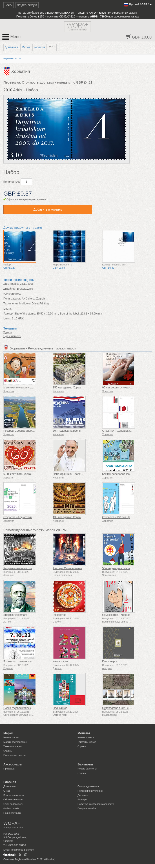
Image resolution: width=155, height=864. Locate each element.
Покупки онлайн (87, 808)
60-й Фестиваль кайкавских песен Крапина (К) (32, 474)
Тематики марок (12, 746)
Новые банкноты (87, 768)
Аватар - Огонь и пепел (67, 568)
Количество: (11, 181)
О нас (6, 790)
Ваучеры (83, 799)
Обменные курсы (13, 799)
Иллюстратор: (12, 293)
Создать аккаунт (27, 5)
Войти (8, 5)
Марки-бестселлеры (15, 742)
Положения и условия (90, 790)
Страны (7, 751)
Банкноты (85, 764)
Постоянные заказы (14, 755)
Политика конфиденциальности (96, 804)
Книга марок (60, 661)
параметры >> (12, 58)
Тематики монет (87, 742)
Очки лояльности (13, 804)
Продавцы (9, 768)
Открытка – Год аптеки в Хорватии (24, 517)
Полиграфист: (12, 298)
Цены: (7, 318)
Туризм (7, 332)
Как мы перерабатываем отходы (122, 474)
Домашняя (11, 47)
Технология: (10, 303)
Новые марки (11, 737)
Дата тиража (11, 283)
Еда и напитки (12, 336)
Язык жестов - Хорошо (116, 614)
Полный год (60, 708)
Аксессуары (12, 764)
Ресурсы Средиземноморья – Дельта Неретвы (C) (34, 430)
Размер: (8, 313)
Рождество (59, 614)
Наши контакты (12, 813)
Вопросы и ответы (13, 795)
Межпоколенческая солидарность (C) (26, 387)
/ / (138, 4)
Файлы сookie (11, 808)
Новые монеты (86, 737)
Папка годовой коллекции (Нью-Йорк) (26, 708)
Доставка (83, 795)
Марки (26, 47)
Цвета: (7, 308)
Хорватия (40, 47)
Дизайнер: (9, 288)
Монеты (84, 733)
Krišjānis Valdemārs (15, 614)
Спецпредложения (88, 786)
